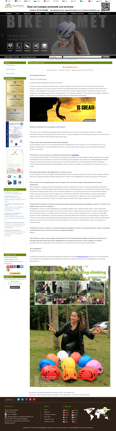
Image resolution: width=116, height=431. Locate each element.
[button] (53, 53)
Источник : (62, 70)
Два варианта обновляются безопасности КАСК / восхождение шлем (55, 392)
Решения (38, 13)
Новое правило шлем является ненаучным (14, 222)
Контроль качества (77, 13)
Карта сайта (47, 416)
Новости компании (59, 59)
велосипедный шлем (28, 57)
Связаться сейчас (15, 273)
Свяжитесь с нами (94, 13)
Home (46, 406)
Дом (48, 59)
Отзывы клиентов (10, 73)
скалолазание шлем (82, 256)
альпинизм (75, 155)
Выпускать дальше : (77, 70)
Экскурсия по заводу (60, 13)
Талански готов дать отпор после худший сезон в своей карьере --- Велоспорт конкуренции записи (63, 394)
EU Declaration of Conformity (11, 192)
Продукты (47, 412)
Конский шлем (11, 59)
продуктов (27, 13)
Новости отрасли (10, 65)
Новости (107, 13)
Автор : (49, 70)
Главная (8, 13)
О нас (17, 13)
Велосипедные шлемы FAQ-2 (11, 196)
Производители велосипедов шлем (13, 230)
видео (47, 13)
